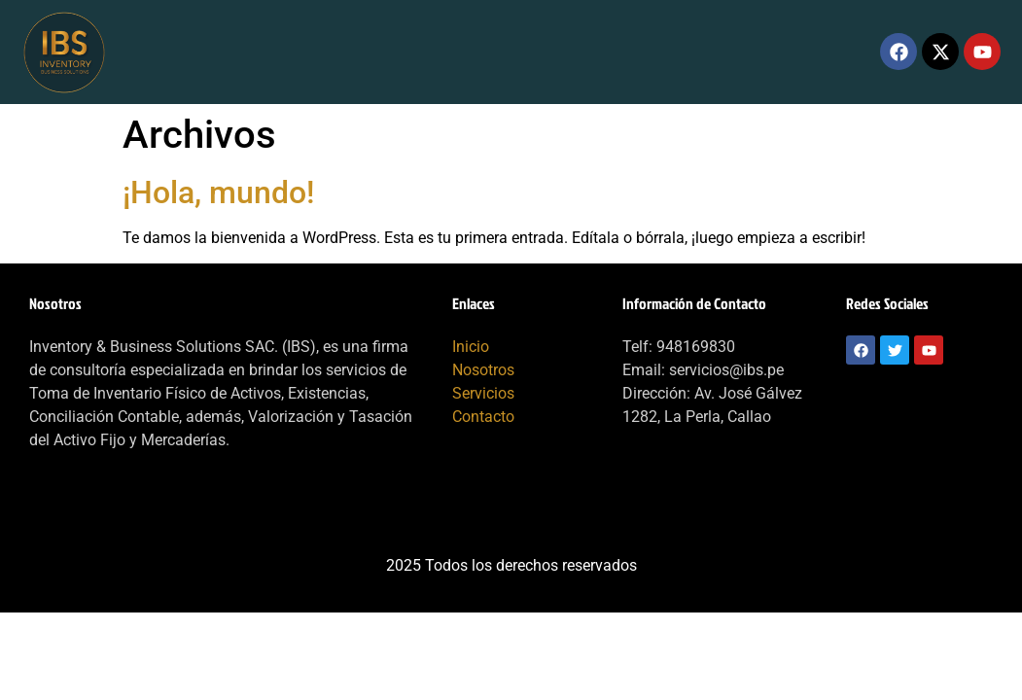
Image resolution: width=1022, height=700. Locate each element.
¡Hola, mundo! (218, 192)
